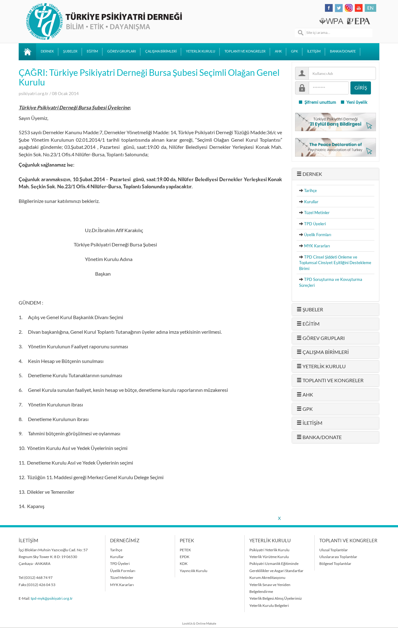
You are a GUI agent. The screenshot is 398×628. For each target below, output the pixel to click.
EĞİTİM (92, 51)
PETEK (185, 550)
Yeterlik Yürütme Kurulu (269, 557)
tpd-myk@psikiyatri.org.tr (52, 598)
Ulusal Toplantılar (333, 550)
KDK (183, 564)
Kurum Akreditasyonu (267, 577)
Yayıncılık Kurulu (193, 571)
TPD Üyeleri (315, 224)
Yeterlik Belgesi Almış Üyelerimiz (275, 598)
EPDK (184, 557)
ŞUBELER (70, 51)
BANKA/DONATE (343, 51)
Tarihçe (310, 190)
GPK (294, 51)
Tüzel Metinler (317, 212)
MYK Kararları (317, 246)
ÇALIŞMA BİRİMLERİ (161, 51)
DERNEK (47, 51)
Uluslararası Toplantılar (338, 557)
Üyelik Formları (317, 234)
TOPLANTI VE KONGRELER (245, 51)
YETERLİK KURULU (200, 51)
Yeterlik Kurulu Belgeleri (269, 605)
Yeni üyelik (353, 102)
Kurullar (311, 201)
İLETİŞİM (314, 51)
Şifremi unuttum (317, 102)
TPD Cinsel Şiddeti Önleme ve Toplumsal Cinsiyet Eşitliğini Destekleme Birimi (335, 263)
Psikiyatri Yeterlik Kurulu (269, 550)
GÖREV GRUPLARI (121, 51)
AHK (278, 51)
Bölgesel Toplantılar (335, 564)
